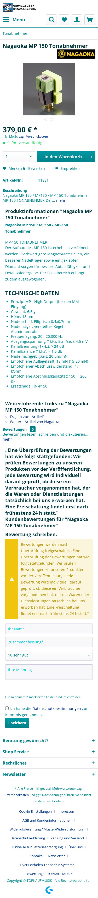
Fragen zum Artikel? (24, 416)
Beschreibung (15, 190)
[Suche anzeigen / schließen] (51, 19)
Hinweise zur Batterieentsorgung (37, 847)
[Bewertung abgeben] (49, 655)
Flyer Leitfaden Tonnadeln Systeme (47, 864)
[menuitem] (14, 19)
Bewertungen (15, 429)
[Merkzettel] (64, 19)
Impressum (66, 811)
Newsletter (56, 856)
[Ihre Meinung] (49, 672)
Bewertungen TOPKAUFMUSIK (49, 873)
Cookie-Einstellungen (35, 811)
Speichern (17, 722)
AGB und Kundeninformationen (47, 820)
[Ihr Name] (49, 629)
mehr (60, 200)
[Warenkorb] (89, 19)
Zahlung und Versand (67, 838)
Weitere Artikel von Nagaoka (32, 421)
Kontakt (36, 856)
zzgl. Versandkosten (33, 136)
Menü (14, 19)
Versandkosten (18, 795)
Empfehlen (67, 168)
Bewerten (34, 168)
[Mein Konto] (77, 19)
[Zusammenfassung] (49, 642)
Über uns (75, 847)
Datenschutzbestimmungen (56, 708)
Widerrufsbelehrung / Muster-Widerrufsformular (47, 829)
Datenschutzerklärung (27, 838)
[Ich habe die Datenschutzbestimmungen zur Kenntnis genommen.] (7, 708)
